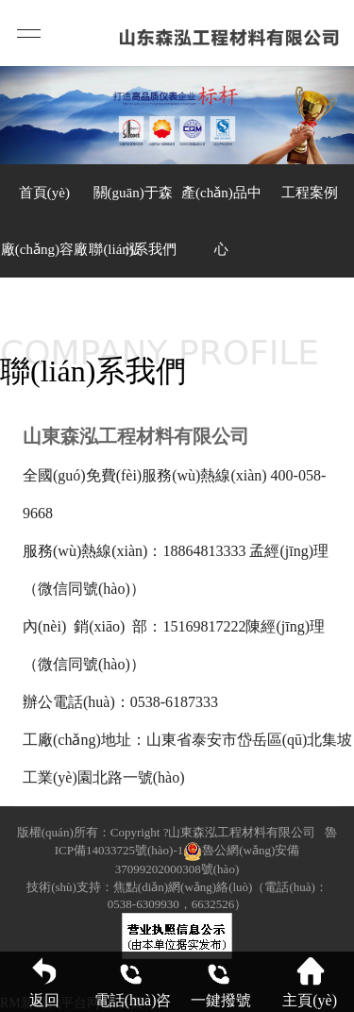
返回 (44, 982)
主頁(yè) (309, 982)
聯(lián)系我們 (132, 249)
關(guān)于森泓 (133, 203)
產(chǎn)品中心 (221, 203)
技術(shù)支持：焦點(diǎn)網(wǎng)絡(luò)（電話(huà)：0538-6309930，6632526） (177, 895)
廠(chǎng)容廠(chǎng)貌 (44, 260)
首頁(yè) (44, 192)
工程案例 (309, 192)
